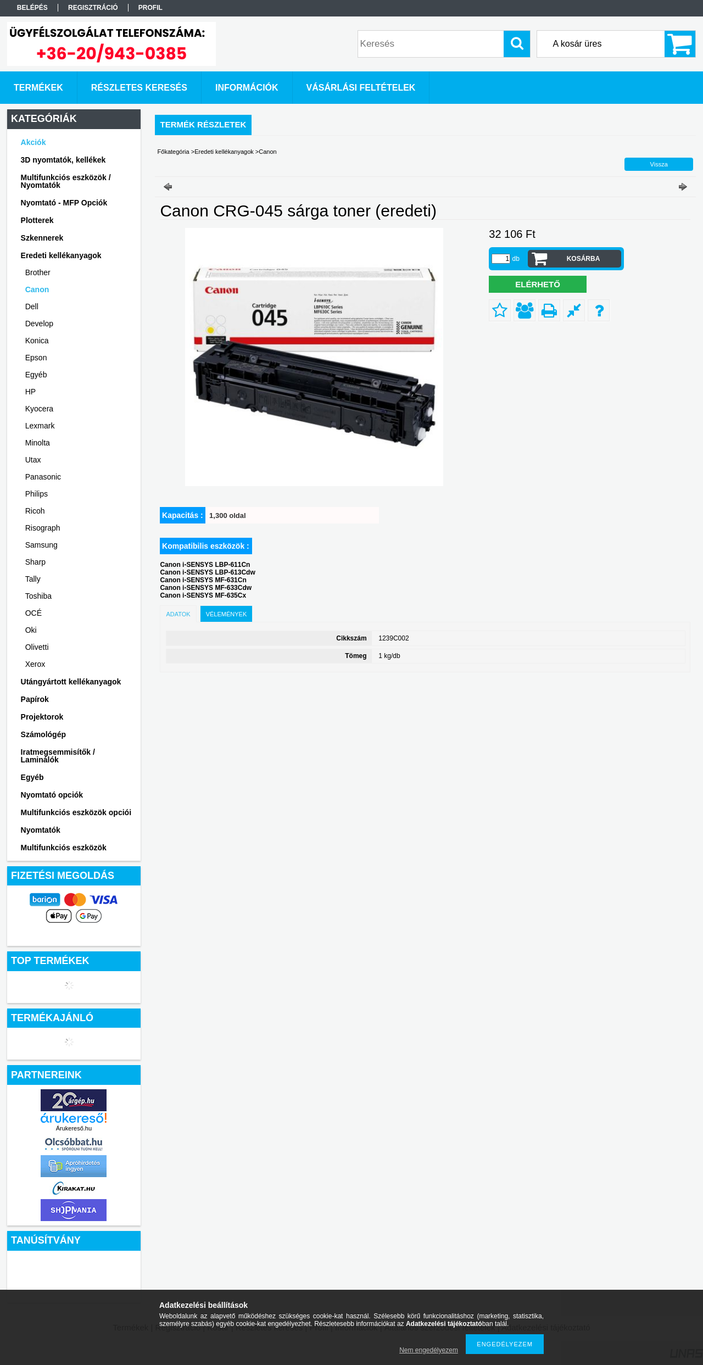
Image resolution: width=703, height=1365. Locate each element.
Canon (37, 289)
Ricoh (35, 510)
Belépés (32, 8)
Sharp (35, 562)
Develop (39, 323)
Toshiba (38, 596)
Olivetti (37, 647)
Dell (31, 306)
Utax (33, 459)
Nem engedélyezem (428, 1350)
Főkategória (173, 151)
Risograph (42, 527)
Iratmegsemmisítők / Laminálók (58, 756)
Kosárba (583, 259)
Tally (33, 579)
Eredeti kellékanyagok (224, 151)
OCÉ (33, 613)
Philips (36, 493)
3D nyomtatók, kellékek (63, 159)
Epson (36, 357)
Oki (31, 630)
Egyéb (36, 374)
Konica (37, 340)
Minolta (37, 442)
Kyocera (39, 408)
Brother (38, 272)
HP (30, 391)
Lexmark (40, 425)
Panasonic (43, 476)
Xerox (35, 664)
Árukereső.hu (74, 1128)
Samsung (41, 545)
